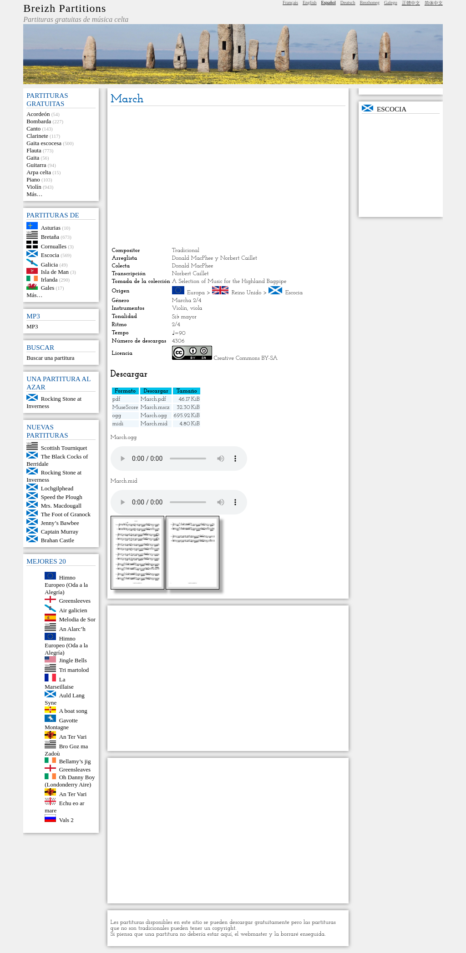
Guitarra (36, 164)
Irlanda (49, 279)
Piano (33, 179)
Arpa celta (38, 172)
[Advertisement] (228, 176)
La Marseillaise (59, 683)
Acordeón (38, 114)
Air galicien (73, 609)
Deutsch (347, 2)
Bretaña (50, 236)
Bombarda (38, 121)
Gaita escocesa (43, 143)
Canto (33, 128)
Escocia (50, 255)
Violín (33, 186)
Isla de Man (55, 271)
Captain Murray (60, 531)
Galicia (49, 264)
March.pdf (153, 399)
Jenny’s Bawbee (60, 522)
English (310, 2)
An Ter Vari (73, 736)
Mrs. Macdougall (61, 505)
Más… (34, 194)
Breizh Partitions (64, 8)
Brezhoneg (370, 2)
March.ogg (154, 416)
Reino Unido (247, 293)
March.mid (154, 424)
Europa (196, 293)
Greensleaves (75, 769)
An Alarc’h (72, 628)
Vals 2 (66, 820)
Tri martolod (74, 669)
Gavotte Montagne (61, 723)
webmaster (253, 934)
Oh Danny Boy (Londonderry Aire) (70, 781)
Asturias (51, 227)
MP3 (32, 326)
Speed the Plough (61, 497)
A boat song (73, 710)
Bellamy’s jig (75, 760)
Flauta (33, 150)
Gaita (32, 157)
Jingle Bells (73, 660)
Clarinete (37, 135)
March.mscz (155, 407)
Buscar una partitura (50, 357)
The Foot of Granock (66, 514)
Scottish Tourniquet (64, 447)
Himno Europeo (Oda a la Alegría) (66, 584)
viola (196, 308)
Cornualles (53, 246)
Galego (390, 2)
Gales (48, 287)
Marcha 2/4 (187, 300)
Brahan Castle (57, 540)
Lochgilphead (57, 488)
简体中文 (434, 2)
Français (290, 2)
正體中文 (411, 2)
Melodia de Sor (77, 619)
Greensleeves (75, 600)
